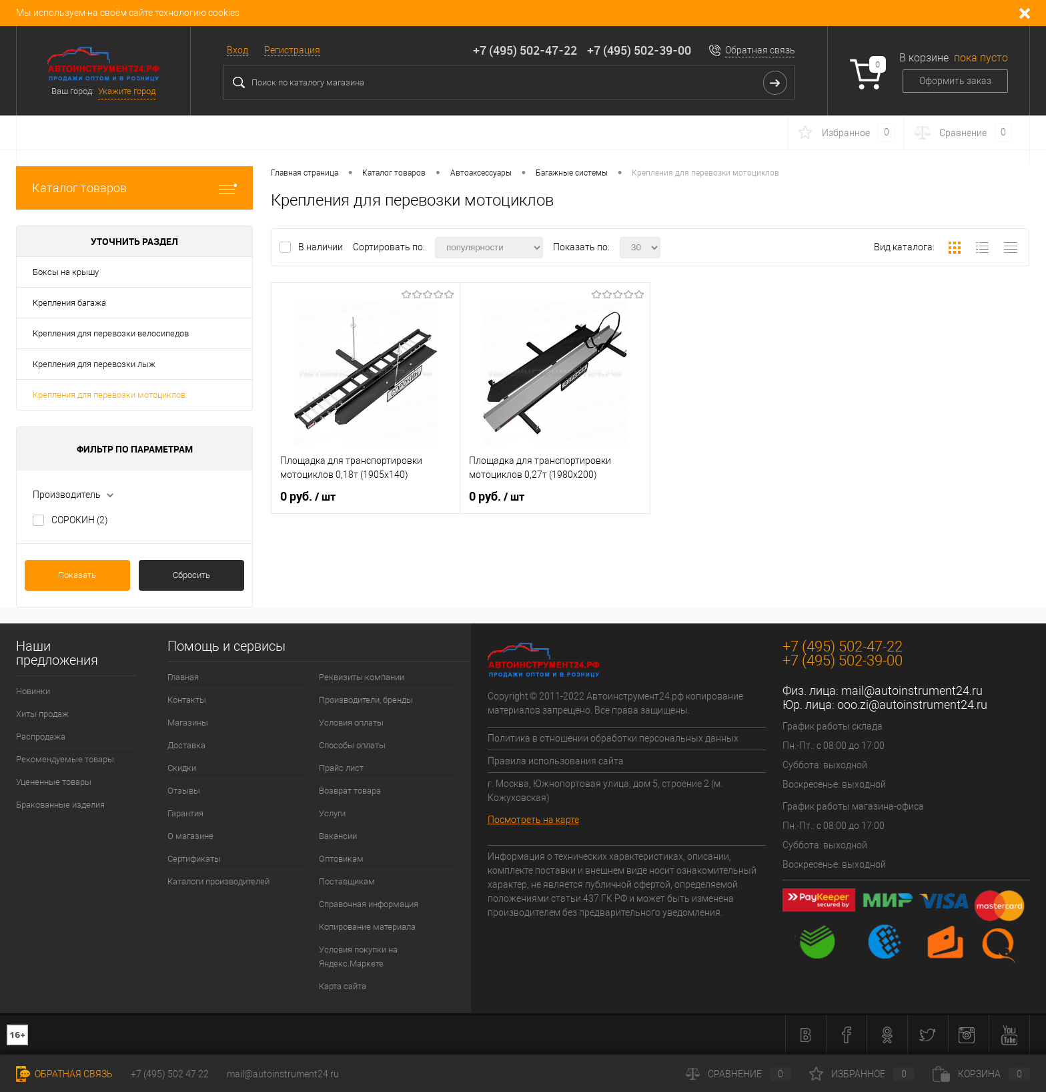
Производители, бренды (366, 700)
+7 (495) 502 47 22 (170, 1074)
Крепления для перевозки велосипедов (111, 333)
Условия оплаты (351, 723)
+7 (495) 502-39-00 (639, 50)
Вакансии (338, 836)
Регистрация (292, 50)
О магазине (190, 836)
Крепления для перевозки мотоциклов (109, 395)
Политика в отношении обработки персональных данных (613, 738)
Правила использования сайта (556, 761)
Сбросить (191, 575)
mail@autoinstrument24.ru (912, 691)
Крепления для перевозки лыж (94, 364)
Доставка (186, 745)
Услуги (332, 813)
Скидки (181, 768)
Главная (183, 677)
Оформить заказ (955, 80)
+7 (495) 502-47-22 (525, 50)
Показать (77, 575)
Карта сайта (342, 986)
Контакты (186, 700)
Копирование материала (367, 927)
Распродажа (40, 737)
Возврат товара (350, 791)
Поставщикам (347, 881)
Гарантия (185, 813)
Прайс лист (341, 768)
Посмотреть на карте (533, 819)
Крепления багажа (69, 303)
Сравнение (738, 1074)
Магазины (187, 723)
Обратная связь (760, 50)
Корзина (981, 1074)
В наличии (321, 247)
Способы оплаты (352, 745)
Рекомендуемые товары (65, 759)
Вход (237, 50)
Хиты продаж (42, 714)
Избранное (862, 1074)
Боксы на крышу (66, 272)
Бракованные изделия (60, 805)
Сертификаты (194, 859)
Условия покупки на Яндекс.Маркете (358, 956)
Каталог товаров (134, 188)
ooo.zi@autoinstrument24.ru (912, 705)
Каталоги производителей (218, 881)
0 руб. (308, 496)
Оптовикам (341, 859)
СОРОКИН (79, 520)
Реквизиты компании (361, 677)
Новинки (33, 691)
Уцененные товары (53, 782)
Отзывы (183, 791)
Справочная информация (368, 904)
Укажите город (126, 91)
